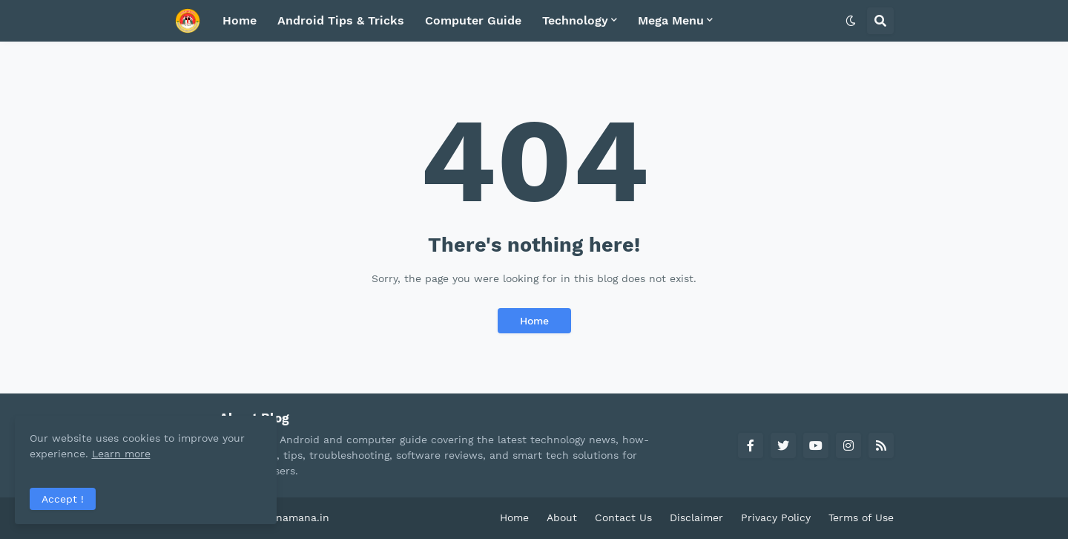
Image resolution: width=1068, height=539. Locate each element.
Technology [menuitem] (575, 20)
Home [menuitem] (239, 20)
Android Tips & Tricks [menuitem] (340, 20)
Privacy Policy (776, 517)
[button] (850, 20)
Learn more (147, 453)
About (562, 517)
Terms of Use (861, 517)
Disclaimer (696, 517)
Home (534, 321)
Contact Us (623, 517)
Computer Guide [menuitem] (473, 20)
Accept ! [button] (63, 498)
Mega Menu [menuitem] (671, 20)
